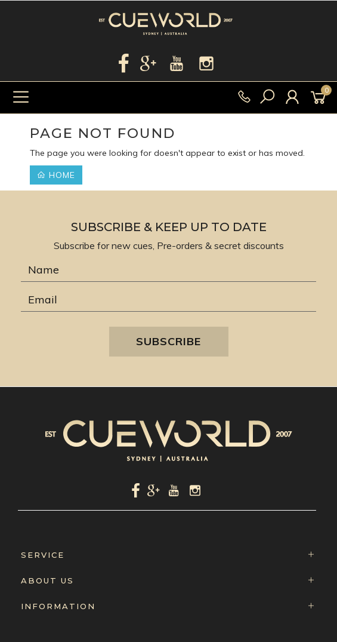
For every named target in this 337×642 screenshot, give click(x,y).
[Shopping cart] (320, 98)
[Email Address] (168, 300)
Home (56, 175)
